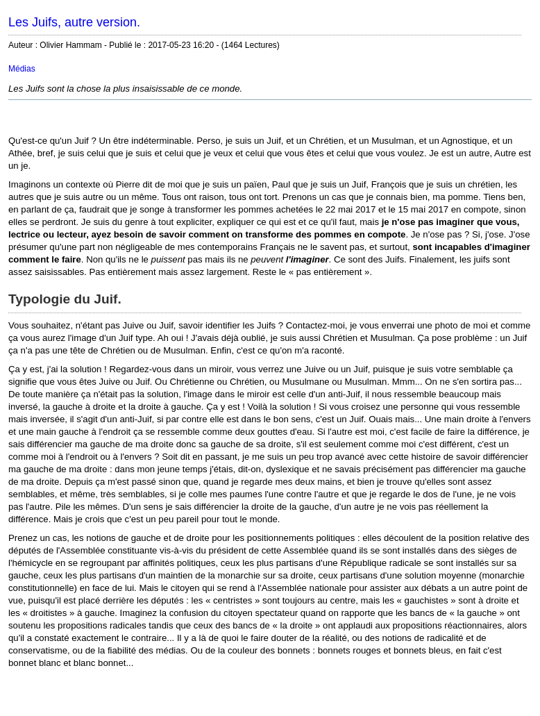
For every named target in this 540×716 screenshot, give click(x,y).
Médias (21, 69)
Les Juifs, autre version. (74, 22)
